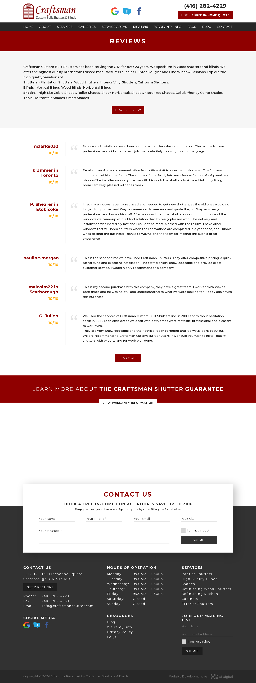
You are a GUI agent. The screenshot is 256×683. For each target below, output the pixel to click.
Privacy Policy (120, 632)
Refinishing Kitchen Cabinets (200, 596)
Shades (188, 584)
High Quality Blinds (200, 579)
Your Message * (50, 531)
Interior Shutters (197, 574)
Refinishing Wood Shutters (206, 589)
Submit (199, 540)
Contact (225, 27)
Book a (205, 15)
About (45, 27)
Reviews (140, 27)
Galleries (87, 27)
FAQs (192, 27)
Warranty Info (168, 27)
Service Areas (114, 27)
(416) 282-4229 (205, 6)
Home (28, 27)
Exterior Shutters (197, 604)
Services (65, 27)
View (128, 402)
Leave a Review (128, 110)
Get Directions (40, 587)
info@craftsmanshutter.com (68, 606)
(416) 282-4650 (55, 601)
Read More (127, 358)
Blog (206, 27)
